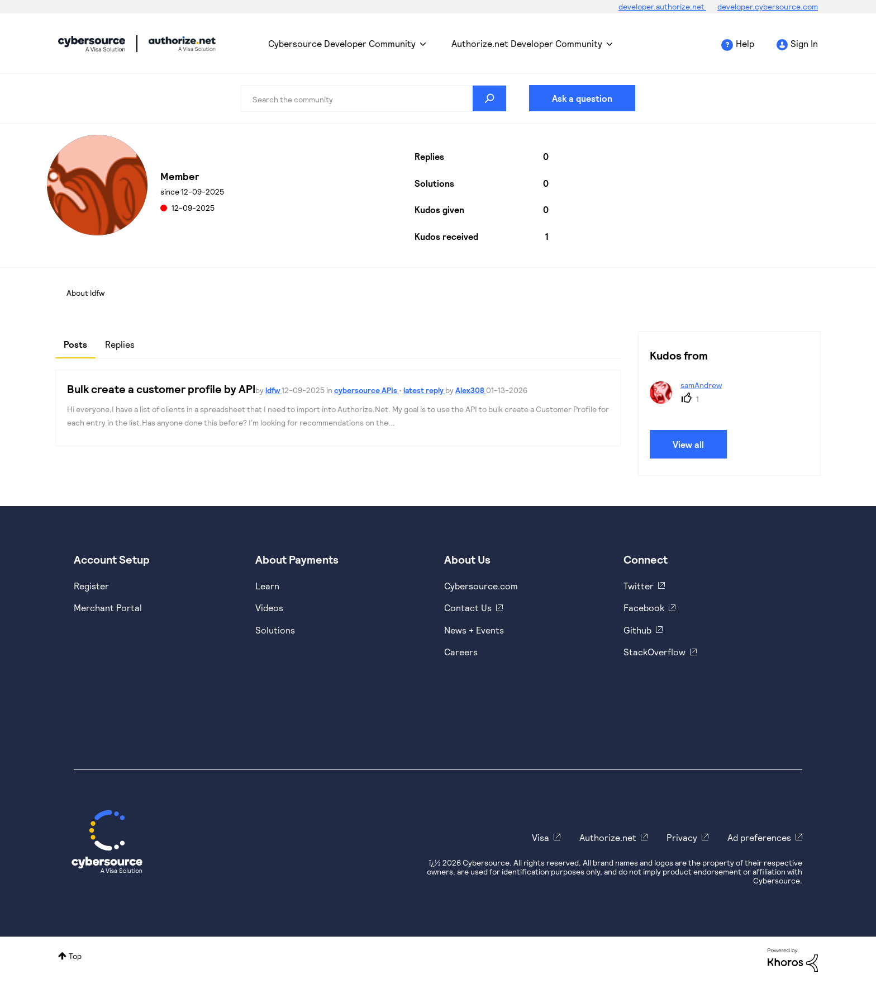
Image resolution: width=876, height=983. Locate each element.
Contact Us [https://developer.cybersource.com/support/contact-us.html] (468, 607)
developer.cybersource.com (767, 6)
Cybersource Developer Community (91, 44)
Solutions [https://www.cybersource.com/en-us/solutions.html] (275, 630)
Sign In (804, 43)
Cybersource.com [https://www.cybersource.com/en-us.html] (481, 585)
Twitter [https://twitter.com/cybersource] (638, 585)
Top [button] (75, 956)
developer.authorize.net (662, 6)
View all (688, 444)
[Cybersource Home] (107, 841)
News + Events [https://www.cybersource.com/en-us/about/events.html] (474, 630)
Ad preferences (759, 837)
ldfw (273, 390)
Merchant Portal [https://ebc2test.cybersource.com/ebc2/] (108, 607)
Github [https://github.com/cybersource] (637, 630)
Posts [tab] (75, 344)
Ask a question (582, 98)
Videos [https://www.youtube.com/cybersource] (269, 607)
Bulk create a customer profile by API (161, 388)
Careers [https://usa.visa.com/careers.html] (461, 651)
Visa (540, 837)
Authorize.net (607, 837)
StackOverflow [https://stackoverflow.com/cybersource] (654, 651)
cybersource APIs (366, 390)
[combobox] (374, 98)
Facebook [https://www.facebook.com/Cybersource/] (643, 607)
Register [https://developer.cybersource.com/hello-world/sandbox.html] (91, 585)
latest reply (424, 390)
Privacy (681, 837)
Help (745, 43)
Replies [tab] (120, 344)
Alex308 (470, 390)
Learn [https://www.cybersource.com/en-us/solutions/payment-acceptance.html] (267, 585)
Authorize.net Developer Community (526, 43)
